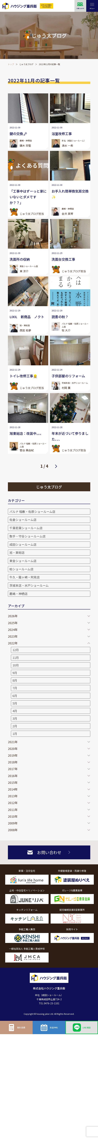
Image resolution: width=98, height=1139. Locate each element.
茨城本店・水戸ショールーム (29, 585)
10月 (15, 665)
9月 (14, 672)
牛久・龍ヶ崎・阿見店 (24, 577)
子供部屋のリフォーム (68, 375)
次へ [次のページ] (56, 466)
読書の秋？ (60, 316)
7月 (14, 688)
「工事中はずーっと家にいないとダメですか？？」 (28, 197)
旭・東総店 (17, 552)
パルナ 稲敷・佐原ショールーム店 (32, 511)
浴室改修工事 (62, 133)
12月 (15, 650)
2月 (14, 726)
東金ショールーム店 (22, 561)
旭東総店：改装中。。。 (26, 433)
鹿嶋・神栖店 (18, 593)
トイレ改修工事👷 (23, 375)
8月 (14, 680)
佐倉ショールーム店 (22, 519)
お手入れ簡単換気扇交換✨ (70, 194)
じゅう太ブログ (26, 64)
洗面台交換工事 (63, 259)
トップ (11, 64)
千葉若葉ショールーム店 (26, 528)
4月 (14, 711)
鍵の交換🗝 (18, 133)
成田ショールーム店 (22, 544)
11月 (15, 657)
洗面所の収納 (20, 259)
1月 (14, 733)
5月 (14, 703)
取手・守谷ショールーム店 (27, 536)
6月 (14, 695)
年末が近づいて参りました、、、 (70, 436)
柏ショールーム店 (21, 569)
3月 (14, 718)
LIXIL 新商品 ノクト (27, 316)
